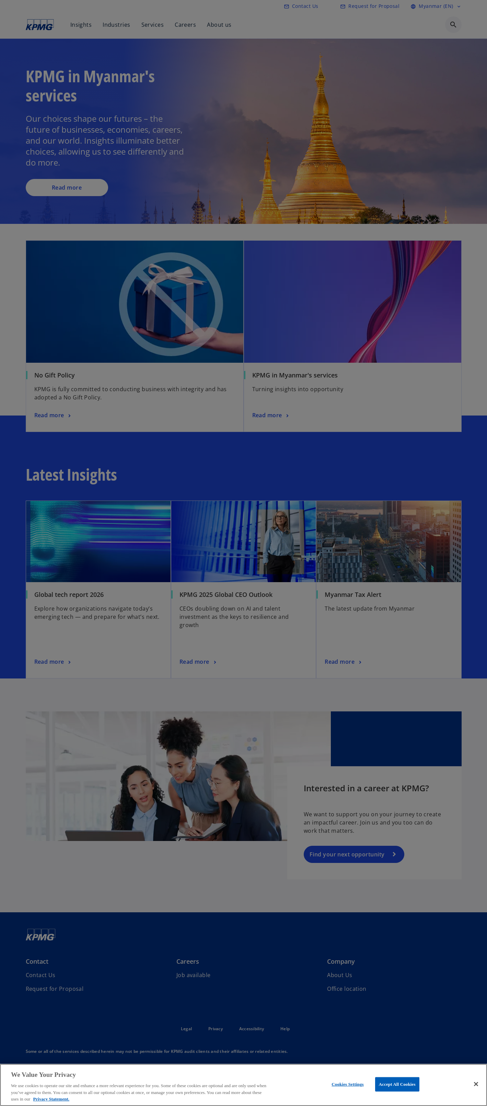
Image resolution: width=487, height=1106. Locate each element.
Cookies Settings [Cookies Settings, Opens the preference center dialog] (347, 1084)
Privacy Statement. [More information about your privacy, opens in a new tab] (51, 1099)
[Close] (476, 1084)
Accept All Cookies (397, 1084)
